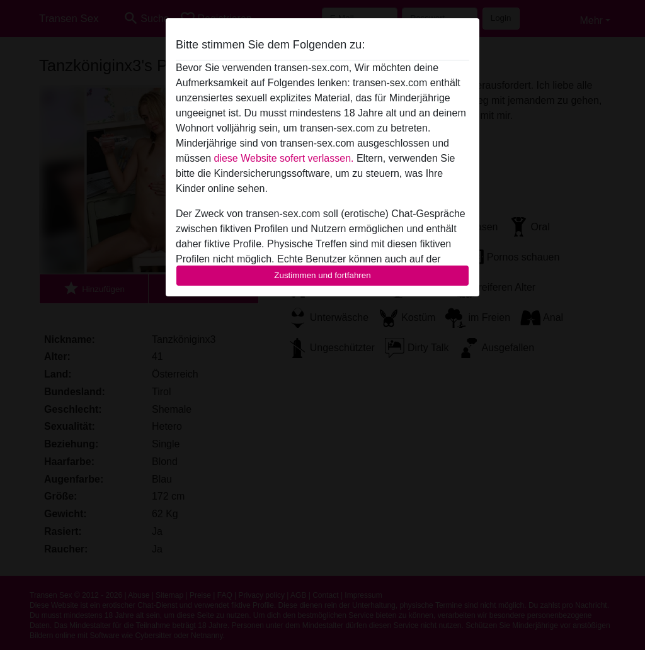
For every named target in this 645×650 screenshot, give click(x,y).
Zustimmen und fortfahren (322, 275)
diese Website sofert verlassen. (283, 158)
